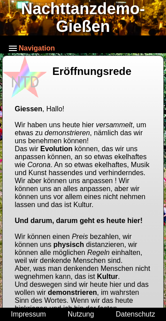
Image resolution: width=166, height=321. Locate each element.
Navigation (32, 48)
